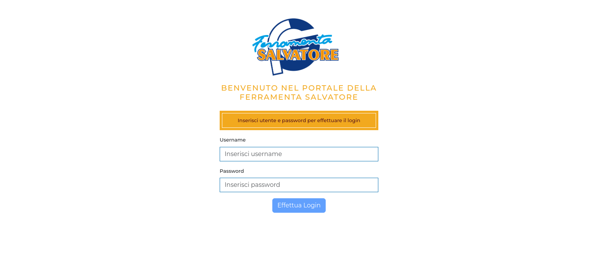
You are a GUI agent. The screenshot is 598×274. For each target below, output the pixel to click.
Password (232, 171)
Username (233, 140)
